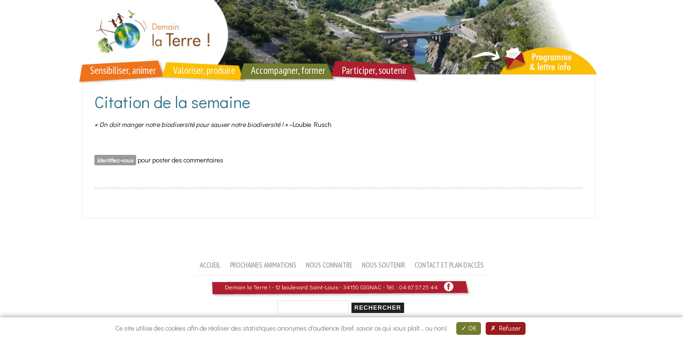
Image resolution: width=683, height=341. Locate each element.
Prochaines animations (263, 264)
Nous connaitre (329, 264)
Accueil (210, 264)
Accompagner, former (288, 70)
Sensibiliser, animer (123, 70)
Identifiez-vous (115, 160)
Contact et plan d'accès (449, 264)
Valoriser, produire (204, 70)
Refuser (505, 327)
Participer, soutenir (374, 70)
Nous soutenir (383, 264)
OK (468, 327)
